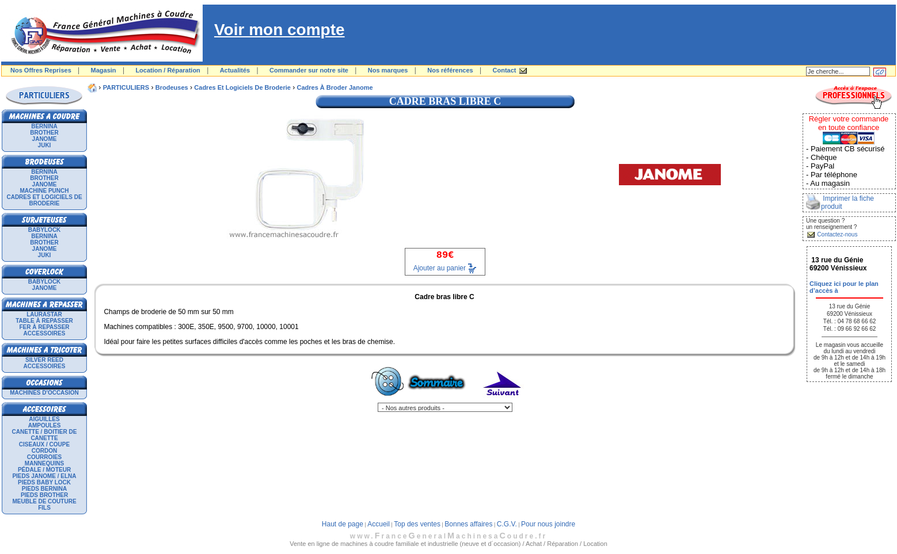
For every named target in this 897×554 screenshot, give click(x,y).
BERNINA (44, 126)
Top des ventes (417, 524)
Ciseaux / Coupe (44, 444)
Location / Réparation (167, 70)
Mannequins (44, 463)
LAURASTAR (44, 314)
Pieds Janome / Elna (44, 476)
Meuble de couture (44, 501)
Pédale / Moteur (44, 470)
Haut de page (342, 524)
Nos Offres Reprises (40, 70)
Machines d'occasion (44, 392)
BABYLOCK (44, 230)
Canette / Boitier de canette (44, 435)
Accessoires (45, 333)
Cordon (44, 451)
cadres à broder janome (335, 87)
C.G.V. (507, 524)
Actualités (235, 70)
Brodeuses (171, 87)
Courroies (44, 457)
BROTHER (44, 132)
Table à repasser (44, 321)
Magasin (103, 70)
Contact (504, 70)
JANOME (44, 139)
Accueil (378, 524)
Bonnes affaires (468, 524)
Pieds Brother (44, 495)
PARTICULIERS (126, 87)
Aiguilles (44, 419)
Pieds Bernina (44, 489)
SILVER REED (44, 360)
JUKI (44, 145)
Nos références (450, 70)
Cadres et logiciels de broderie (44, 200)
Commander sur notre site (308, 70)
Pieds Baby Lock (44, 482)
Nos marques (388, 70)
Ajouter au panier (439, 268)
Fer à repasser (44, 327)
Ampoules (44, 425)
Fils (44, 508)
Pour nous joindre (548, 524)
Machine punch (44, 191)
